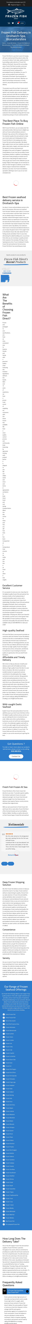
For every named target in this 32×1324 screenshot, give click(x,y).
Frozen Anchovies (10, 789)
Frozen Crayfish (10, 815)
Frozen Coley (9, 808)
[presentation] (4, 625)
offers (27, 223)
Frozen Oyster (9, 892)
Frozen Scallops (10, 924)
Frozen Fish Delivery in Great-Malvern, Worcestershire (13, 1153)
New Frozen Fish (10, 983)
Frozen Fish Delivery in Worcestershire (13, 1140)
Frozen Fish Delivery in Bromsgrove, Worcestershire (17, 1146)
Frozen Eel (8, 827)
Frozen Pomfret (10, 905)
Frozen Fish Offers (11, 834)
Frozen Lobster (10, 873)
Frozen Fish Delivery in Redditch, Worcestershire (16, 1165)
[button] (16, 1282)
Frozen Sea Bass (10, 931)
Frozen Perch (9, 895)
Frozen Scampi (10, 928)
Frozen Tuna (9, 963)
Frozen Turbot (10, 966)
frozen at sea (19, 557)
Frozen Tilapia (9, 953)
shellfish (25, 656)
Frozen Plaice (9, 899)
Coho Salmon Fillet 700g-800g (8, 283)
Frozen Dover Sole (11, 821)
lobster (12, 730)
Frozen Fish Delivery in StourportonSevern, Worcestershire (15, 1169)
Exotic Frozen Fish (10, 776)
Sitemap (16, 1307)
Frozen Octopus (10, 889)
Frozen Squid (9, 947)
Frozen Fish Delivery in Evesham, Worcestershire (16, 1149)
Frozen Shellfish (10, 937)
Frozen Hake (9, 850)
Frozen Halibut (10, 853)
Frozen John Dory (10, 866)
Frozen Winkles (10, 979)
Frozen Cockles (10, 802)
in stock (19, 478)
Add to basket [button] (8, 288)
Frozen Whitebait (10, 973)
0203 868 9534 (17, 384)
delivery (5, 84)
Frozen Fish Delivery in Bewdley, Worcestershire (16, 1143)
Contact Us (16, 518)
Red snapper (15, 162)
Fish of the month (11, 782)
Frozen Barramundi (11, 792)
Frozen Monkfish (10, 879)
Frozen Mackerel (10, 876)
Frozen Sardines (10, 921)
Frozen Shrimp (10, 941)
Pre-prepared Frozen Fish (13, 986)
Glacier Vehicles (20, 1209)
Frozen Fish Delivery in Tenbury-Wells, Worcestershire (13, 1174)
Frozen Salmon (10, 918)
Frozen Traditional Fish (12, 957)
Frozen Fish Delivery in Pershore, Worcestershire (16, 1162)
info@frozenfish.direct (16, 460)
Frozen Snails (9, 944)
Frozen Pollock (9, 902)
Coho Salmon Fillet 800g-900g (23, 283)
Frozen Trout (9, 960)
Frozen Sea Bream (11, 934)
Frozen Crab (9, 811)
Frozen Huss (9, 863)
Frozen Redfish (10, 915)
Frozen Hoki (9, 860)
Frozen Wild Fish (10, 976)
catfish (15, 685)
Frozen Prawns (10, 908)
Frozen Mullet (9, 882)
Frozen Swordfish (10, 950)
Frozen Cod (9, 805)
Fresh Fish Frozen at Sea (12, 785)
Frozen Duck (9, 824)
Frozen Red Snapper (11, 911)
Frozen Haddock (10, 847)
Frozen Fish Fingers (11, 831)
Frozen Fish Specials (11, 837)
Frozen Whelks (10, 970)
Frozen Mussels (10, 886)
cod (8, 92)
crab (4, 728)
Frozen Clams (9, 798)
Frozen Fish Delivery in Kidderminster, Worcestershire (13, 1158)
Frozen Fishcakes (10, 840)
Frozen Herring (10, 857)
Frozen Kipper (9, 869)
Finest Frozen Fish (11, 779)
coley (7, 146)
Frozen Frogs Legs (11, 844)
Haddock (24, 573)
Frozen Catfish (10, 795)
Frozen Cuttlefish (10, 818)
